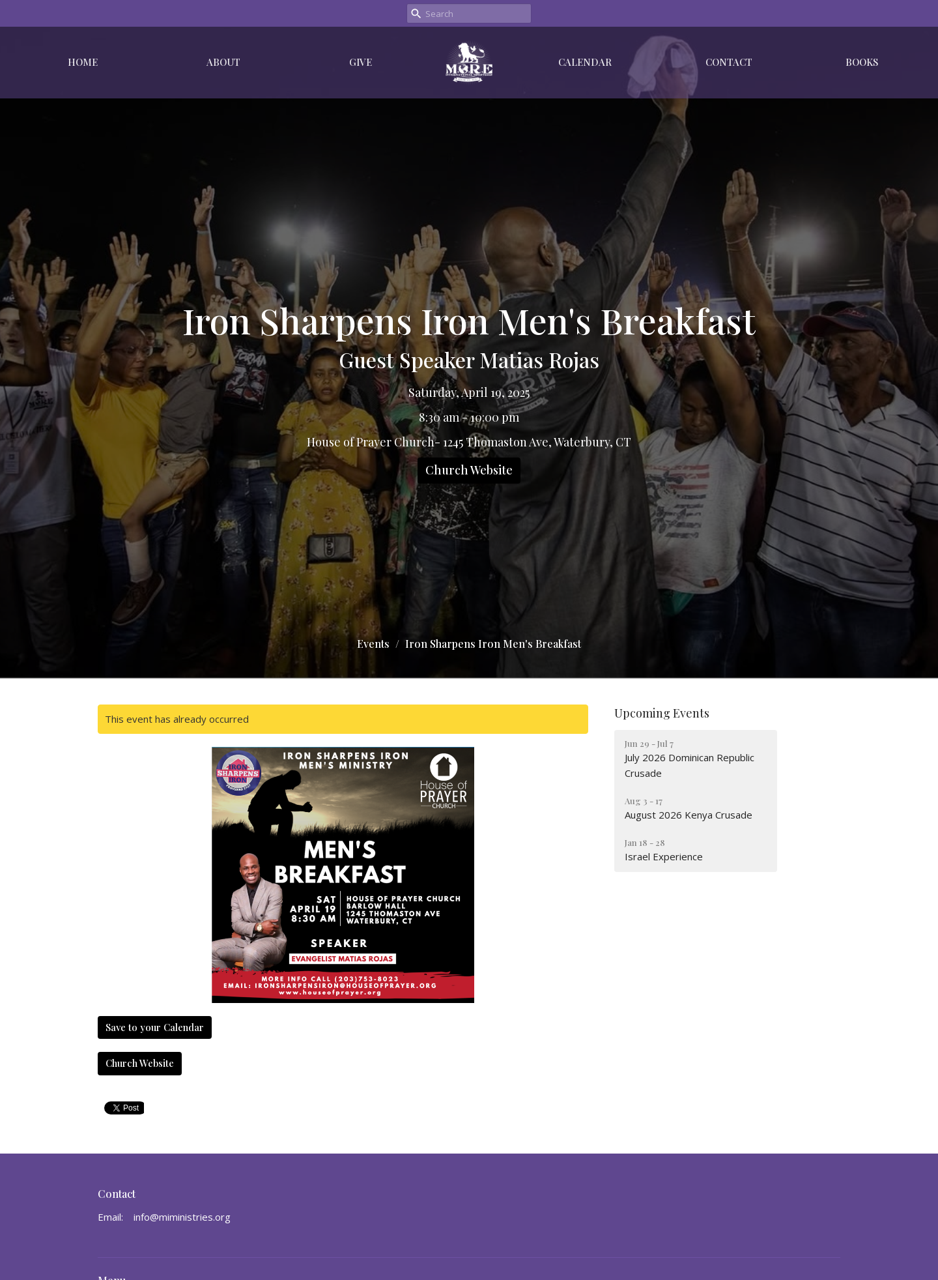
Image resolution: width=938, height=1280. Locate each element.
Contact (728, 61)
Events (373, 643)
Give (360, 61)
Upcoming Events (661, 713)
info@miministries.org (182, 1216)
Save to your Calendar (155, 1027)
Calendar (585, 61)
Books (862, 61)
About (223, 61)
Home (83, 61)
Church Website (469, 470)
